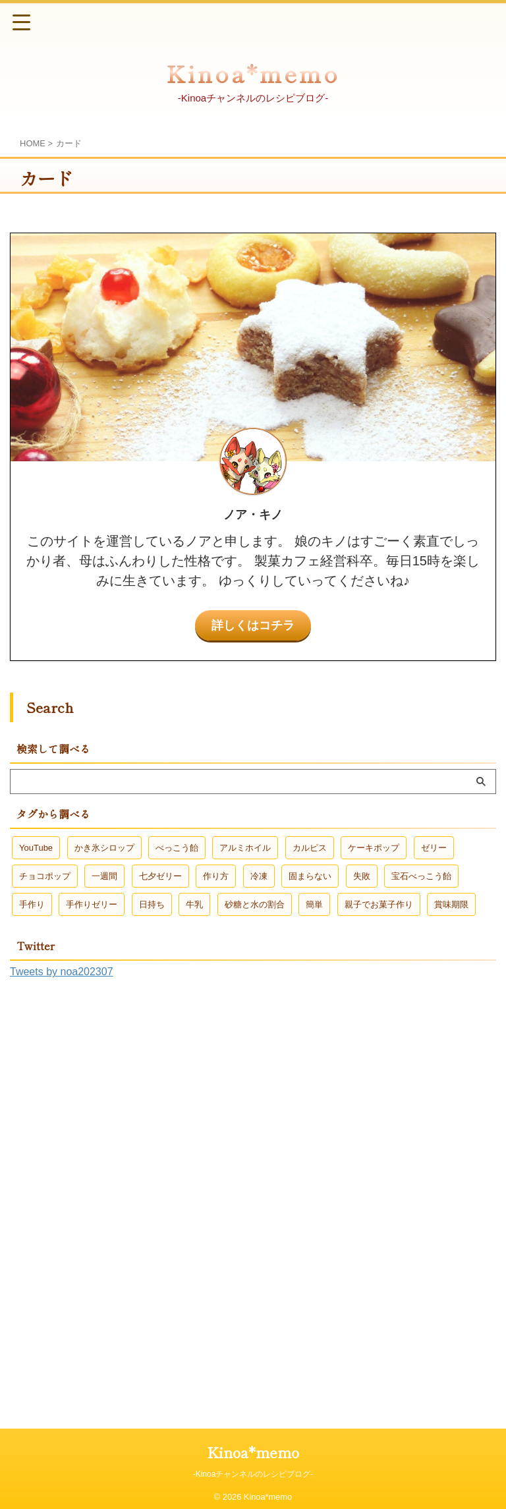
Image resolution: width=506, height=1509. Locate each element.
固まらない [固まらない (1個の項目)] (310, 875)
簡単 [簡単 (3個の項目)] (314, 904)
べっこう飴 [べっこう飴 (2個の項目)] (176, 847)
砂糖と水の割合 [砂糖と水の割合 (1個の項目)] (255, 904)
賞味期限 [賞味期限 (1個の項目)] (451, 904)
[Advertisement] (109, 1194)
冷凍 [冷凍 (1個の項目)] (258, 875)
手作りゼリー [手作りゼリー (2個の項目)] (91, 904)
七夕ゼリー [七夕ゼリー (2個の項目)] (160, 875)
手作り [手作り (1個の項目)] (32, 904)
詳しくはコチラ (253, 624)
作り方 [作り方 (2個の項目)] (216, 875)
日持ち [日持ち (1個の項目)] (152, 904)
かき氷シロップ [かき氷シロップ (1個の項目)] (104, 847)
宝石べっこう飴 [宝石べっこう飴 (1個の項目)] (421, 875)
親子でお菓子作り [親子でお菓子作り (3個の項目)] (379, 904)
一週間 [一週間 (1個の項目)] (104, 875)
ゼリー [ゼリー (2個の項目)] (434, 847)
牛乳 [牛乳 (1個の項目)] (194, 904)
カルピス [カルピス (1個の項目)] (310, 847)
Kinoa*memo (253, 73)
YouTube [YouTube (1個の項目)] (36, 847)
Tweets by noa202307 (61, 971)
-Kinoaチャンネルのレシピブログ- (253, 1473)
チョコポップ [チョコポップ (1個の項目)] (44, 875)
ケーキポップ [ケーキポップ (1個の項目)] (373, 847)
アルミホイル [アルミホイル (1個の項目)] (245, 847)
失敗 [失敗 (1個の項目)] (361, 875)
